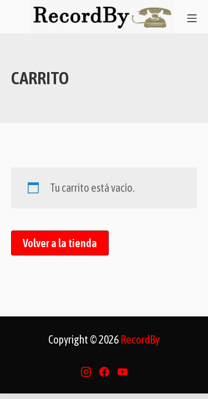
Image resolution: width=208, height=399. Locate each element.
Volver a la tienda (60, 243)
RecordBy (140, 339)
